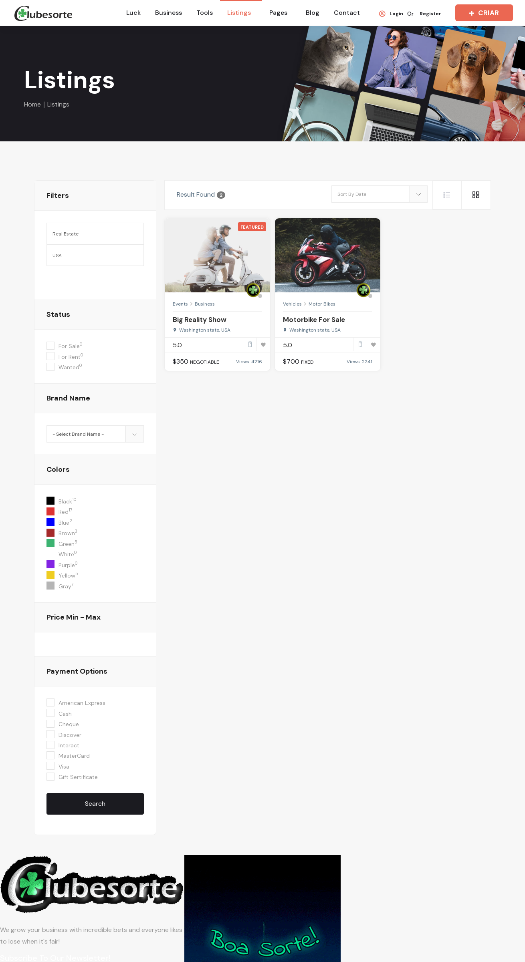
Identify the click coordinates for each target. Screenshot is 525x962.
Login (391, 14)
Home (32, 104)
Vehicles (292, 304)
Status (58, 314)
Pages (278, 12)
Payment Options (76, 671)
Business (168, 12)
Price (73, 617)
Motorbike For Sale (314, 319)
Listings (239, 12)
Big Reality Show (199, 319)
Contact (347, 12)
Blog (312, 12)
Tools (204, 12)
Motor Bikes (322, 304)
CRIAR (482, 12)
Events (180, 304)
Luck (133, 12)
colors (58, 469)
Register (430, 14)
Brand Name (68, 398)
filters (57, 195)
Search (95, 803)
